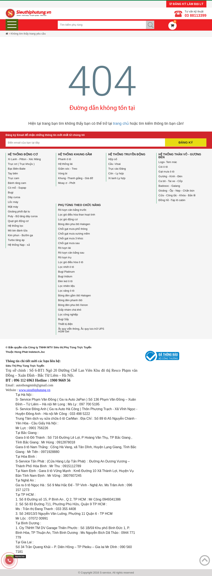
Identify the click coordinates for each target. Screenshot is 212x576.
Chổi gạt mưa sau (69, 243)
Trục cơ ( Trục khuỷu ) (21, 163)
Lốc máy (13, 202)
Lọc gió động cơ (68, 219)
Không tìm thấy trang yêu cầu (28, 33)
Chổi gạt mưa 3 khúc (70, 238)
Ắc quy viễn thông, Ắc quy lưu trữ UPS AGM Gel (81, 330)
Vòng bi (62, 173)
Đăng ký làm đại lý (186, 4)
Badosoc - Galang (169, 185)
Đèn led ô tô (65, 281)
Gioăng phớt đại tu (19, 211)
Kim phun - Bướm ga (20, 235)
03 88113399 (195, 15)
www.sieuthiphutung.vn (35, 390)
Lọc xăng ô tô (66, 290)
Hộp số (112, 159)
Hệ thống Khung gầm (75, 154)
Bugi (10, 192)
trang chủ (121, 123)
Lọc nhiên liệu (66, 285)
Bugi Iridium (65, 276)
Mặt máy (13, 206)
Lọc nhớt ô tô (66, 266)
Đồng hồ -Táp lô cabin (172, 200)
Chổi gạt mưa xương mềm (74, 233)
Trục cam (13, 178)
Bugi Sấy (63, 319)
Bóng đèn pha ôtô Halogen (74, 224)
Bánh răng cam (17, 182)
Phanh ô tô (64, 159)
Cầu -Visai (114, 163)
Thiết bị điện (65, 324)
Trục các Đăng (117, 168)
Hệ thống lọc (15, 225)
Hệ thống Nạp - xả (19, 244)
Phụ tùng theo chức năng (79, 205)
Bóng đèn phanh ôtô (70, 300)
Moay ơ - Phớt (66, 182)
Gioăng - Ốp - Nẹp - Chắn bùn (177, 190)
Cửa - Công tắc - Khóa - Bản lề (177, 195)
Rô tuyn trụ (64, 257)
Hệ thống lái (65, 163)
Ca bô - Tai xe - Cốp (171, 181)
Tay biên (13, 173)
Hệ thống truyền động (126, 154)
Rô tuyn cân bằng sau (71, 252)
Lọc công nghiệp (68, 314)
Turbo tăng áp (16, 240)
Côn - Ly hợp (116, 173)
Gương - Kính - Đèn (170, 176)
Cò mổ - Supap (17, 187)
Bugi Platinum (66, 271)
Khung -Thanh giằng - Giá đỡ (75, 178)
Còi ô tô (163, 166)
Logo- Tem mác (168, 162)
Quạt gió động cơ (18, 221)
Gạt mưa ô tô (167, 171)
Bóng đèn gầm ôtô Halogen (74, 295)
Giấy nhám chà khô (69, 309)
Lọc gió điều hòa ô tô (70, 262)
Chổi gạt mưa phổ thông (73, 228)
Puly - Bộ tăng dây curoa (22, 216)
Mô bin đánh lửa (17, 230)
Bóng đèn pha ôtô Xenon (73, 305)
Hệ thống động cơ (23, 154)
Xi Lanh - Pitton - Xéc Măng (24, 159)
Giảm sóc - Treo (67, 168)
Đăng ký (185, 142)
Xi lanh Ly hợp (116, 178)
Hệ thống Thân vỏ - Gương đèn (180, 156)
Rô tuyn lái (64, 247)
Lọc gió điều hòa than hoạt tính (76, 214)
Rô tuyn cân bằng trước (72, 209)
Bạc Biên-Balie (16, 168)
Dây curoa (14, 197)
